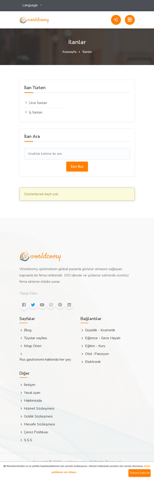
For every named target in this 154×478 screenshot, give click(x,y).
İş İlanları (33, 112)
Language (30, 5)
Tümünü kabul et (139, 473)
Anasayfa (69, 51)
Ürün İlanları (35, 102)
